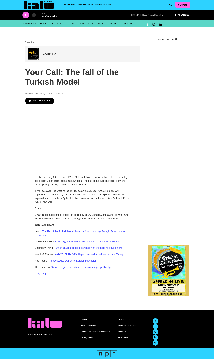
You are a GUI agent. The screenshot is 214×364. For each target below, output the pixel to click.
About (112, 28)
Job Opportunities (88, 331)
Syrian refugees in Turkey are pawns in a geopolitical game (83, 272)
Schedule (28, 28)
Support (127, 28)
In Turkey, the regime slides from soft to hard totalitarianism (87, 246)
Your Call (50, 59)
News (43, 28)
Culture (69, 28)
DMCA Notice (122, 343)
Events (84, 28)
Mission (84, 325)
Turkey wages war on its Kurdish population (73, 265)
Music (55, 28)
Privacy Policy (87, 343)
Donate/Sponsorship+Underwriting (95, 337)
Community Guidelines (126, 331)
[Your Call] (33, 59)
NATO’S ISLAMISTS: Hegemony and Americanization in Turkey (89, 259)
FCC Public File (123, 325)
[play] (26, 19)
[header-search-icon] (171, 7)
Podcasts (97, 28)
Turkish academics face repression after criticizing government (88, 252)
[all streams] (182, 19)
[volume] (34, 20)
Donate (185, 7)
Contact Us (121, 337)
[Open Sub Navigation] (36, 28)
